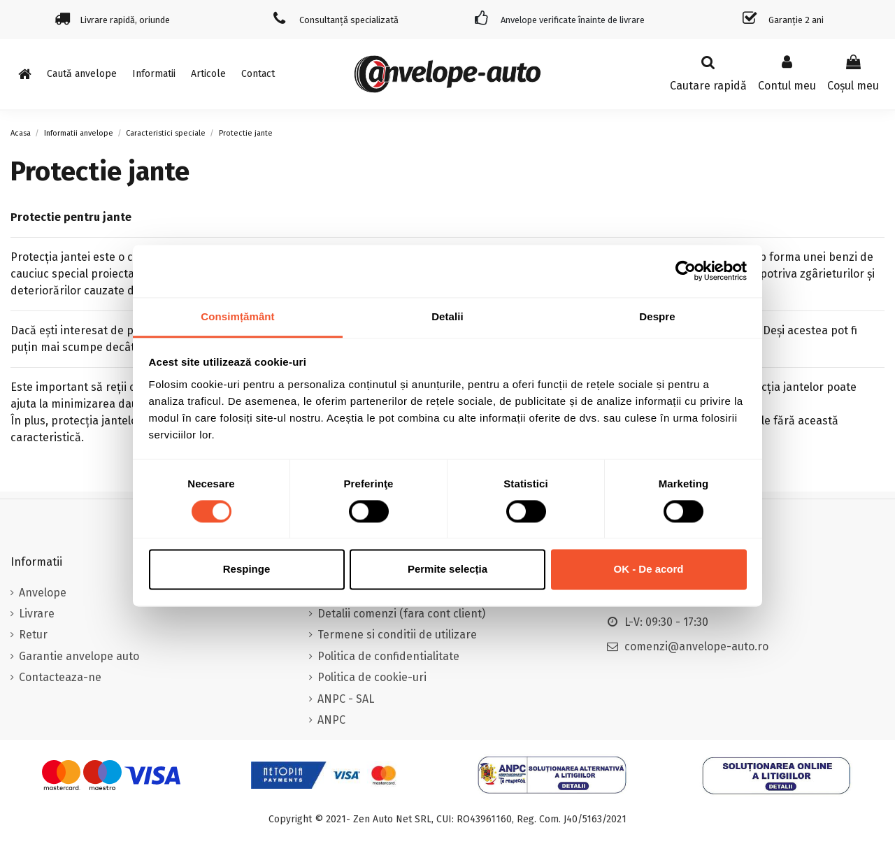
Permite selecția (447, 569)
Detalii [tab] (447, 316)
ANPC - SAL (345, 699)
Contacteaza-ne (60, 677)
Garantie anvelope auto (79, 656)
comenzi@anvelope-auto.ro (696, 646)
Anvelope (42, 592)
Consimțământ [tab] (237, 316)
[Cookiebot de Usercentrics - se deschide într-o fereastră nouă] (685, 270)
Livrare (37, 613)
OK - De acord (648, 569)
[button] (153, 74)
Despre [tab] (657, 316)
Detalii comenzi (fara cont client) (401, 613)
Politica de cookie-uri (372, 677)
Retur (33, 634)
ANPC (331, 720)
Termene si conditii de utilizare (397, 634)
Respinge (247, 569)
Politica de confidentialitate (388, 656)
